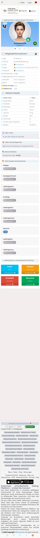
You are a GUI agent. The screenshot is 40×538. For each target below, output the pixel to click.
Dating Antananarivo (10, 439)
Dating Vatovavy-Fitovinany (20, 469)
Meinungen (28, 472)
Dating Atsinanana (29, 445)
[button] (2, 2)
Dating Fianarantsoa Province (14, 455)
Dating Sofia (16, 462)
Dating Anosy (34, 435)
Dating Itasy (9, 459)
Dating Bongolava (22, 452)
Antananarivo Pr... (32, 67)
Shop (20, 472)
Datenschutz (5, 477)
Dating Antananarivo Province (27, 439)
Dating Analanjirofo (22, 435)
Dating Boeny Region (8, 452)
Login (30, 3)
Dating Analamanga (8, 435)
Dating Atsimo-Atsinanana (13, 445)
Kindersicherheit (22, 477)
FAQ (37, 477)
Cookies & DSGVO (11, 475)
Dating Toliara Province (29, 462)
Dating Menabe (30, 459)
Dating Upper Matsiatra (12, 465)
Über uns (30, 475)
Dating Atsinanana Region (14, 449)
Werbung (22, 475)
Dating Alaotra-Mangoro (12, 432)
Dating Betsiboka (29, 449)
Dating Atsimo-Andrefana (30, 442)
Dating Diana (34, 452)
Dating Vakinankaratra (28, 465)
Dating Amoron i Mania (28, 432)
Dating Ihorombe (30, 455)
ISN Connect (19, 532)
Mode (21, 3)
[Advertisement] (20, 11)
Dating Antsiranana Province (11, 442)
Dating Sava (7, 462)
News (10, 472)
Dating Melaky (18, 459)
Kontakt (32, 477)
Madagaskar (20, 64)
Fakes (15, 472)
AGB (13, 477)
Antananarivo (20, 67)
